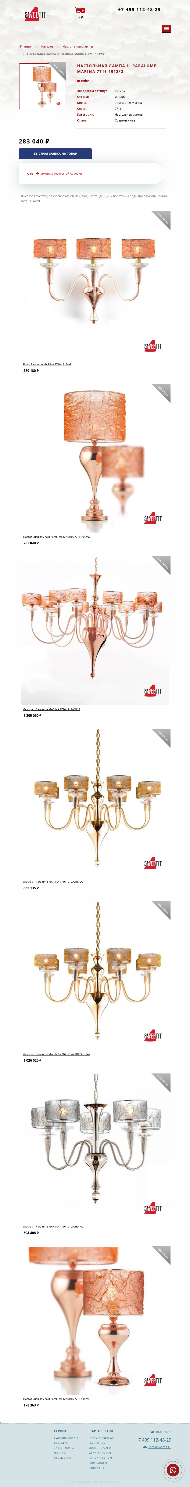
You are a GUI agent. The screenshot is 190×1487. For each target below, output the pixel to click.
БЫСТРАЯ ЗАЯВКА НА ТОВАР (55, 154)
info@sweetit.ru (159, 1447)
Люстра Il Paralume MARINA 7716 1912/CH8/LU (53, 881)
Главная (26, 46)
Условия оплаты (67, 1437)
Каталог (47, 46)
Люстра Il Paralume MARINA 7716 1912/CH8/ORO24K (56, 1054)
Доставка (61, 1442)
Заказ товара (64, 1447)
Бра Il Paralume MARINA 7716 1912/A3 (47, 364)
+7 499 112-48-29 (139, 9)
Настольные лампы (77, 46)
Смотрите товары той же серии (61, 173)
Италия (120, 97)
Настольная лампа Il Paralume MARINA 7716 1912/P (56, 1399)
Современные (125, 120)
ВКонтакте (163, 1432)
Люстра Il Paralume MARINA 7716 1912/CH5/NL (53, 1226)
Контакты (96, 1468)
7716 (118, 109)
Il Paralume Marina (128, 103)
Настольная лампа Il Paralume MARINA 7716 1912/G (56, 537)
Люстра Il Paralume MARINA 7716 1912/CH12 (51, 709)
